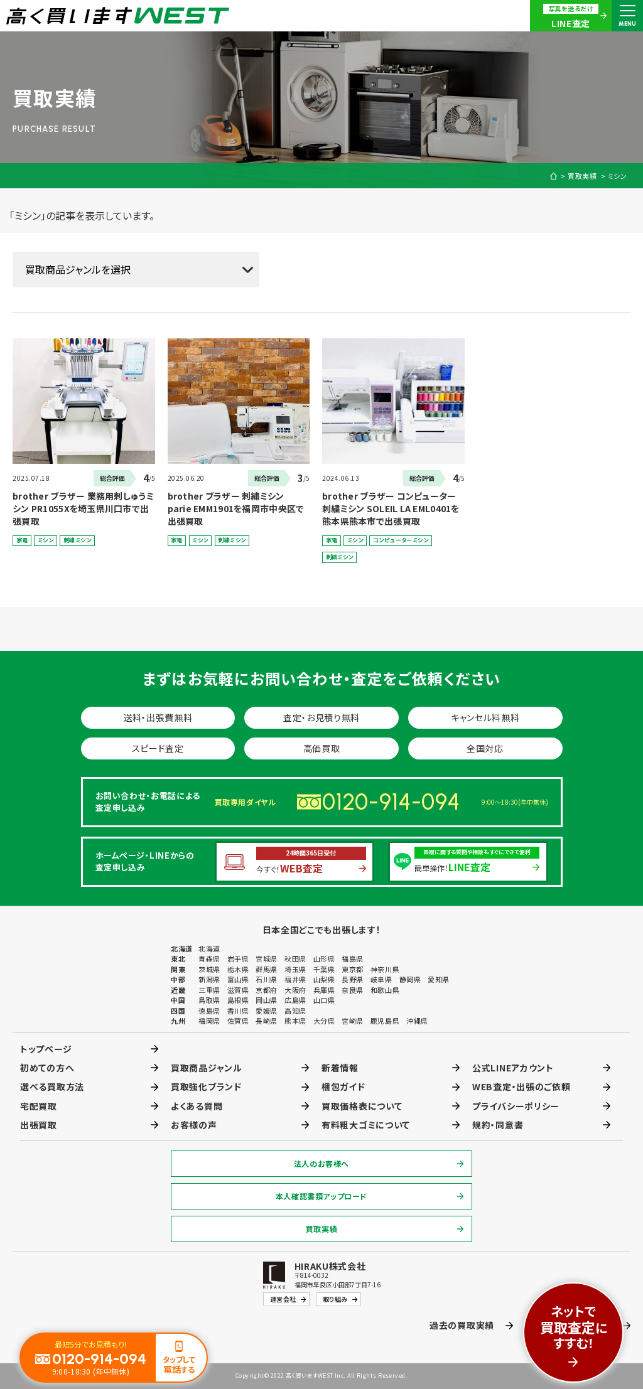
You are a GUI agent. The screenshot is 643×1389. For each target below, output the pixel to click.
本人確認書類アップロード (321, 1196)
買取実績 (582, 176)
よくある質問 (196, 1106)
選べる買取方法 (52, 1086)
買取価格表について (362, 1106)
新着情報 (340, 1067)
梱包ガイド (343, 1086)
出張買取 (38, 1124)
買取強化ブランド (206, 1086)
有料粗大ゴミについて (366, 1124)
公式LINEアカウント (513, 1067)
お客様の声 (194, 1124)
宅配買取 (38, 1106)
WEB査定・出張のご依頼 (521, 1086)
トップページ (46, 1049)
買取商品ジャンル (206, 1067)
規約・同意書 (497, 1124)
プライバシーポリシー (515, 1106)
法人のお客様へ (321, 1163)
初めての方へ (47, 1067)
